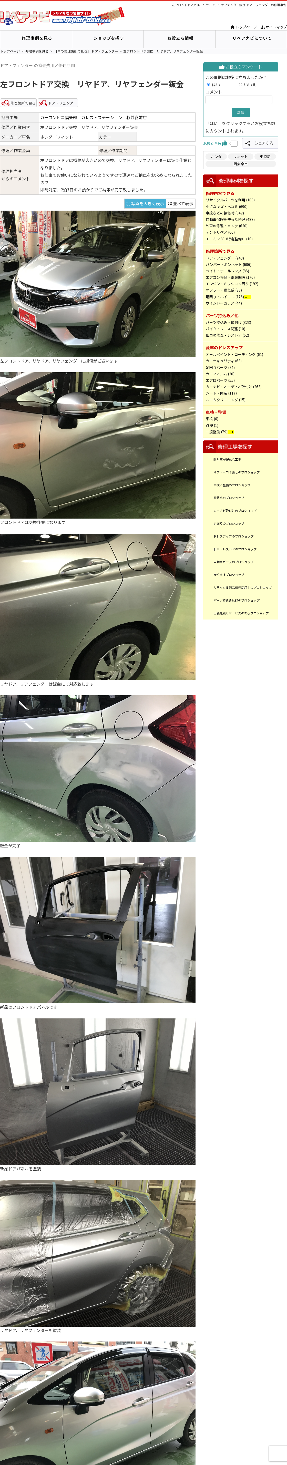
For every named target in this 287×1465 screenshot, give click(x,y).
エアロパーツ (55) (220, 380)
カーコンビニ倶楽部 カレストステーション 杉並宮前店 (93, 117)
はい (224, 84)
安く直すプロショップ (228, 574)
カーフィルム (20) (220, 373)
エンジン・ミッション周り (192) (232, 283)
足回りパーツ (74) (220, 367)
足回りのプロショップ (228, 523)
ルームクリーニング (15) (225, 399)
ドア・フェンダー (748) (225, 258)
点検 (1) (212, 425)
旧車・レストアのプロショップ (235, 549)
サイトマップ (274, 26)
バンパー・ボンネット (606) (228, 264)
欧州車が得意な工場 (227, 459)
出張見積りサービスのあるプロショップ (241, 613)
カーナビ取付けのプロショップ (235, 510)
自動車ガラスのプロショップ (233, 562)
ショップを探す (109, 38)
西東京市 (240, 163)
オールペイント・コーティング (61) (234, 354)
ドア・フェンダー (104, 51)
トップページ (244, 26)
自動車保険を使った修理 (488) (230, 219)
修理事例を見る (37, 38)
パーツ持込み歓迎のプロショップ (236, 600)
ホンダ (216, 156)
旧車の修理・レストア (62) (227, 335)
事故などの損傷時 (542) (225, 212)
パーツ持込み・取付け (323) (228, 322)
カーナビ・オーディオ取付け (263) (234, 386)
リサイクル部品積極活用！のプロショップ (242, 587)
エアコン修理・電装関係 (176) (230, 277)
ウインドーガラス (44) (224, 303)
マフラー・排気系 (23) (224, 290)
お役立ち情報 (180, 38)
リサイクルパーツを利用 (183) (230, 199)
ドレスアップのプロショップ (233, 536)
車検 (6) (212, 418)
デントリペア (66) (220, 232)
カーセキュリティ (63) (224, 360)
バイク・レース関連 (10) (225, 328)
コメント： (216, 92)
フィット (240, 156)
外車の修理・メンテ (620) (227, 225)
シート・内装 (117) (221, 393)
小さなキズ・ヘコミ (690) (227, 206)
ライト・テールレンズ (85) (227, 270)
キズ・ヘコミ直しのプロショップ (236, 472)
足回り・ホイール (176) (225, 296)
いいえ (250, 84)
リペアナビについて (252, 38)
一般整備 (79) (217, 431)
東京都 (265, 156)
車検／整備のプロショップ (231, 485)
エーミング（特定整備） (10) (229, 238)
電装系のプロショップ (228, 498)
